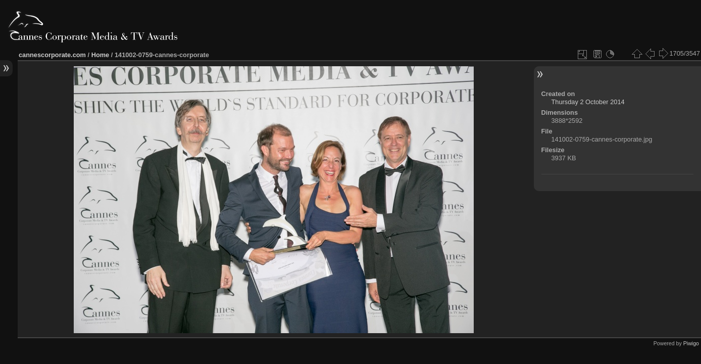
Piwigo (691, 343)
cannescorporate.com (52, 55)
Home (100, 55)
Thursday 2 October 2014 (588, 102)
